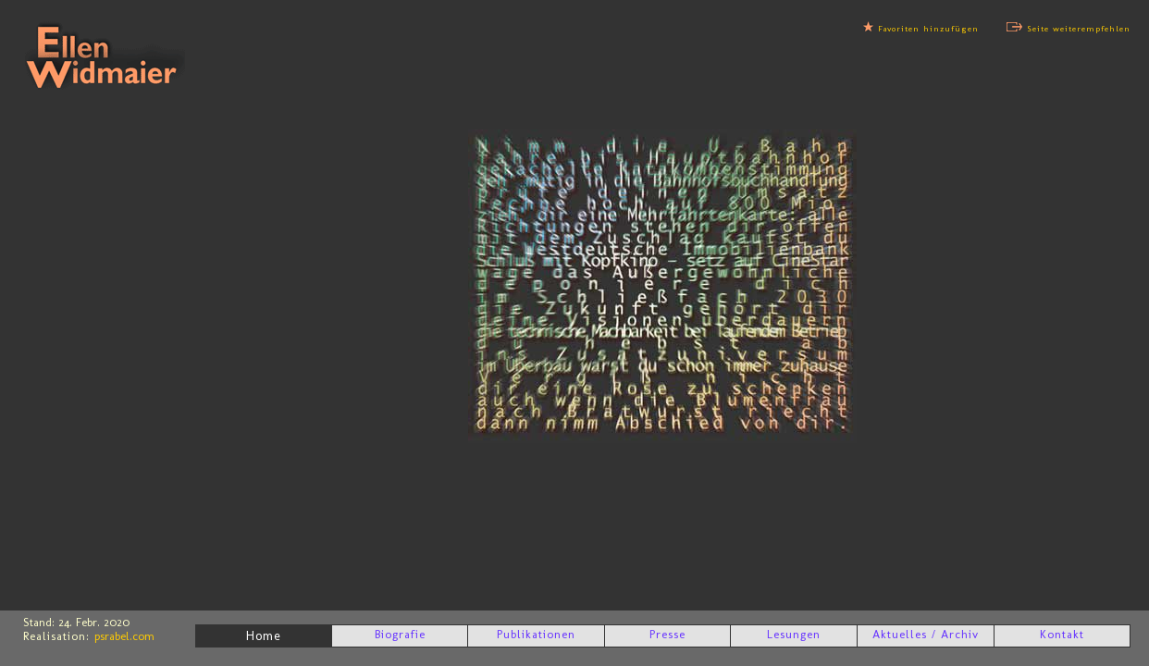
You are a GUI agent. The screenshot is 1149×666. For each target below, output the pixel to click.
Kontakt (1062, 634)
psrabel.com (124, 636)
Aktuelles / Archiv (925, 634)
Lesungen (794, 634)
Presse (667, 634)
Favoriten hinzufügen (928, 28)
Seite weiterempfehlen (1078, 28)
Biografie (400, 634)
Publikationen (536, 634)
